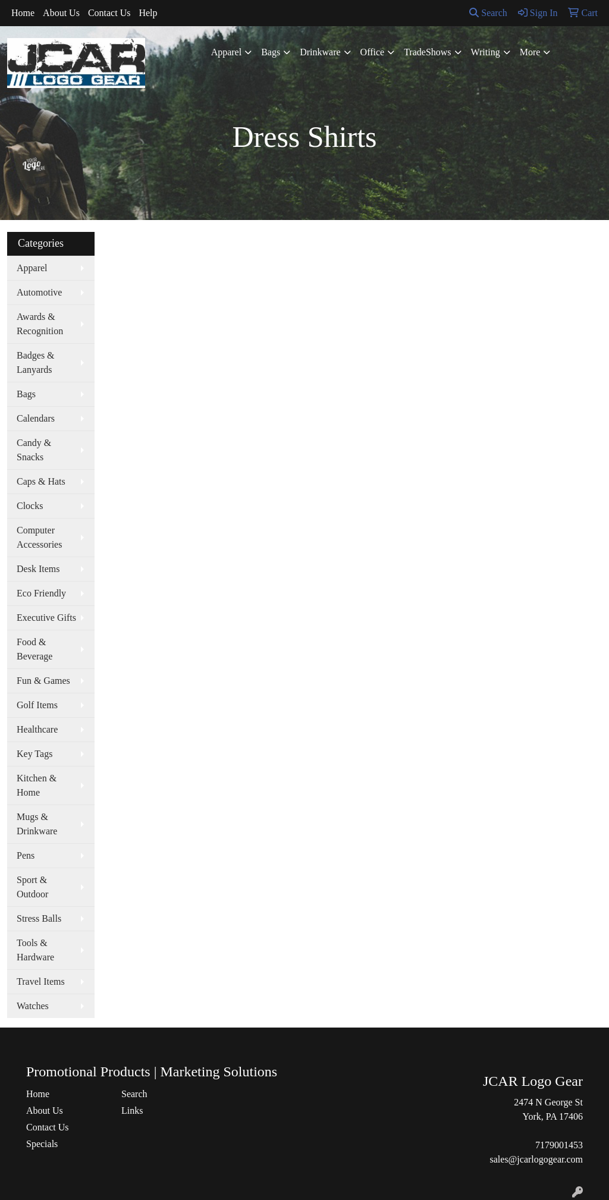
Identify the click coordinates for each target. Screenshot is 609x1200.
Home (22, 13)
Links (132, 1110)
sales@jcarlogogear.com (536, 1159)
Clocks (30, 506)
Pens (25, 855)
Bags (270, 52)
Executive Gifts (46, 617)
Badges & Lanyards (36, 362)
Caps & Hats (41, 481)
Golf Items (37, 705)
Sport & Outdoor (32, 887)
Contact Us (109, 13)
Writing (485, 52)
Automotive (39, 292)
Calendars (36, 418)
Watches (33, 1006)
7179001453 (559, 1145)
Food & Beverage (34, 649)
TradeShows (427, 52)
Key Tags (34, 754)
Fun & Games (43, 681)
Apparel (226, 52)
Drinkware (320, 52)
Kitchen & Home (36, 785)
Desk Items (38, 569)
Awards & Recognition (40, 324)
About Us (61, 13)
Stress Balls (39, 918)
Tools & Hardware (35, 950)
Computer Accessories (39, 537)
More (530, 52)
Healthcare (37, 729)
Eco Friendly (41, 593)
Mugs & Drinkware (37, 824)
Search (488, 13)
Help (148, 13)
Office (372, 52)
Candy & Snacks (34, 450)
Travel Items (41, 981)
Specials (42, 1144)
